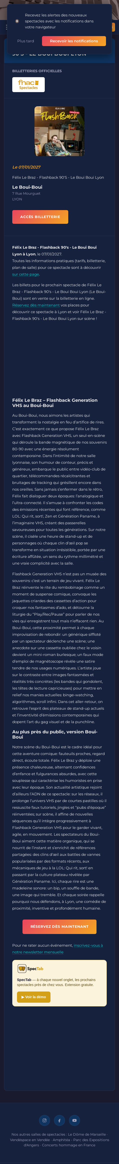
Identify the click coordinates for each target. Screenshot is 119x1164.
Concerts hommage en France (68, 1145)
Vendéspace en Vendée (30, 1140)
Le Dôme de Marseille (87, 1134)
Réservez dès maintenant (36, 305)
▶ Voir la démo (34, 997)
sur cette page (25, 274)
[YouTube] (74, 1120)
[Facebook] (59, 1120)
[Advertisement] (59, 361)
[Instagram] (44, 1120)
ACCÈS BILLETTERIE (40, 217)
